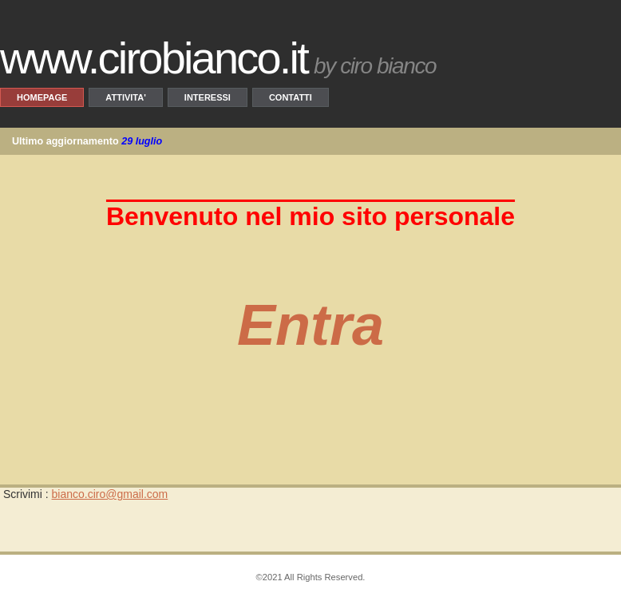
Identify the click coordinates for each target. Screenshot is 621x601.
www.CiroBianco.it (153, 58)
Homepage (42, 97)
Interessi (207, 97)
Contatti (290, 97)
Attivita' (125, 97)
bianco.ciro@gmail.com (110, 494)
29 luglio (141, 141)
